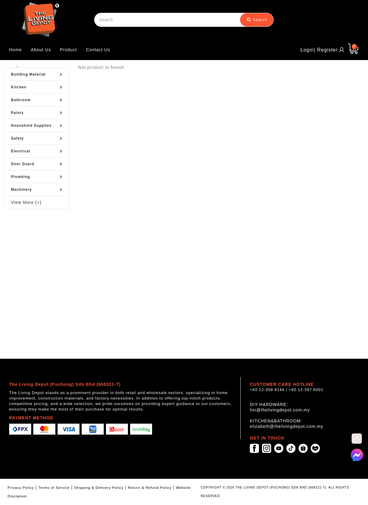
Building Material (28, 74)
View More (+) (26, 202)
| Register (326, 49)
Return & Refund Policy (150, 487)
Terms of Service (54, 487)
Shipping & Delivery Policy (98, 487)
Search (257, 19)
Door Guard (22, 164)
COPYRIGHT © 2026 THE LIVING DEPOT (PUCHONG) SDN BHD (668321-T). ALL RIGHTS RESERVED (275, 492)
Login (307, 49)
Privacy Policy (21, 487)
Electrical (20, 151)
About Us (41, 49)
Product (68, 49)
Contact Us (98, 49)
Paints (17, 113)
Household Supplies (31, 125)
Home (15, 49)
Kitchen (19, 87)
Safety (17, 138)
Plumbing (20, 177)
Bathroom (21, 100)
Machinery (21, 189)
